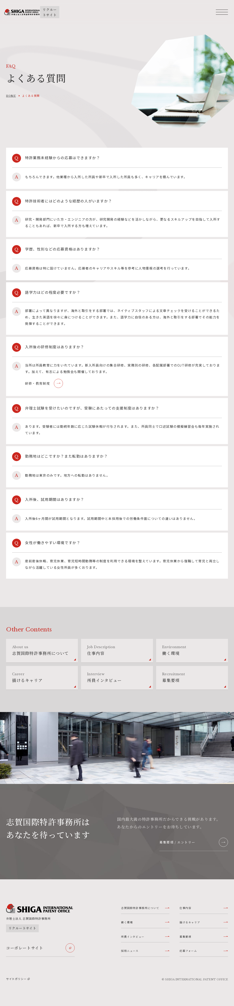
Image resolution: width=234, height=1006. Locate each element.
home (11, 96)
